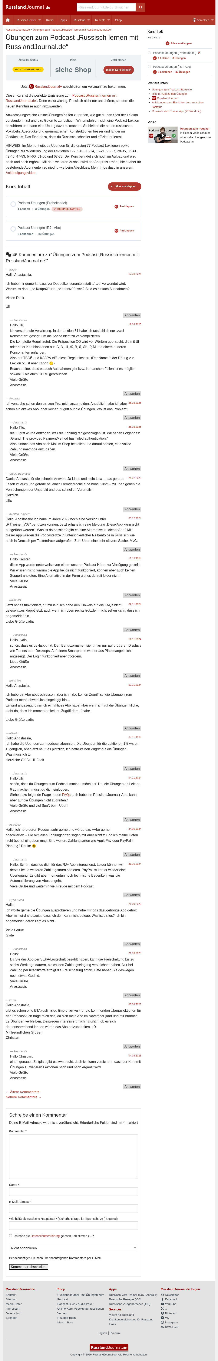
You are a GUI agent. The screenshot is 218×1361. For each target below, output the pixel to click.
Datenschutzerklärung (45, 1236)
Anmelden (201, 20)
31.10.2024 (135, 863)
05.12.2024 (135, 518)
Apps (63, 20)
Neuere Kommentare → (24, 1097)
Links (112, 1324)
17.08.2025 (135, 273)
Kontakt (11, 1294)
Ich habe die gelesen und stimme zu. (54, 1236)
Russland (79, 20)
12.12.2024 (135, 558)
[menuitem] (8, 20)
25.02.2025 (135, 402)
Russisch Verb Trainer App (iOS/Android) (176, 111)
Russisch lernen (27, 20)
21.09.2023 (135, 904)
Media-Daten (14, 1304)
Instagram (169, 1322)
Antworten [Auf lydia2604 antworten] (132, 630)
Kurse (49, 20)
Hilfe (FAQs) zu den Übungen (170, 93)
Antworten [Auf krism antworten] (132, 1046)
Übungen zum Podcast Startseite (172, 89)
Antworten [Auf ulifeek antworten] (132, 315)
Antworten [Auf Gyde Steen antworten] (132, 944)
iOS (141, 1294)
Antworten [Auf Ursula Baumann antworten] (132, 509)
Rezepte (100, 20)
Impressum (13, 1308)
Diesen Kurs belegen (118, 69)
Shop (118, 20)
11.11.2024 (135, 639)
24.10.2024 (135, 828)
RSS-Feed (170, 1327)
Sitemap (11, 1299)
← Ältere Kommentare (22, 1092)
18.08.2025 (135, 324)
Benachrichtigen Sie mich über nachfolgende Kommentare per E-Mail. (73, 1252)
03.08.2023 (135, 1004)
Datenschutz (14, 1313)
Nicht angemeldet (28, 69)
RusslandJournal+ (48, 86)
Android (151, 1294)
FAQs (66, 795)
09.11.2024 (135, 604)
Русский (115, 1333)
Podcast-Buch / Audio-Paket (75, 1304)
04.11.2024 (135, 737)
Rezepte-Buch (66, 1317)
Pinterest (168, 1313)
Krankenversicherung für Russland (131, 1319)
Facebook (169, 1299)
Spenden (11, 1317)
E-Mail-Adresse (20, 1201)
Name (14, 1184)
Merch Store (65, 1322)
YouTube (168, 1304)
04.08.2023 (135, 1055)
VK (165, 1317)
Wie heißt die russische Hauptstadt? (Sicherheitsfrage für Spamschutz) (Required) (63, 1218)
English (102, 1333)
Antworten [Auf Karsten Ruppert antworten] (132, 549)
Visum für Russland (121, 1314)
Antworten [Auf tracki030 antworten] (132, 854)
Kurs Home (154, 37)
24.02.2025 (135, 478)
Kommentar (18, 1131)
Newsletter (170, 1294)
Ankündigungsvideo (21, 173)
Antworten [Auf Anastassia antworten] (132, 393)
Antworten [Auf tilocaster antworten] (132, 417)
